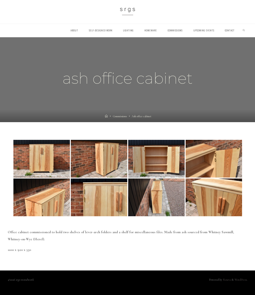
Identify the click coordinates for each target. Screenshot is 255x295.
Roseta (226, 280)
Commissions (120, 116)
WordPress (241, 280)
